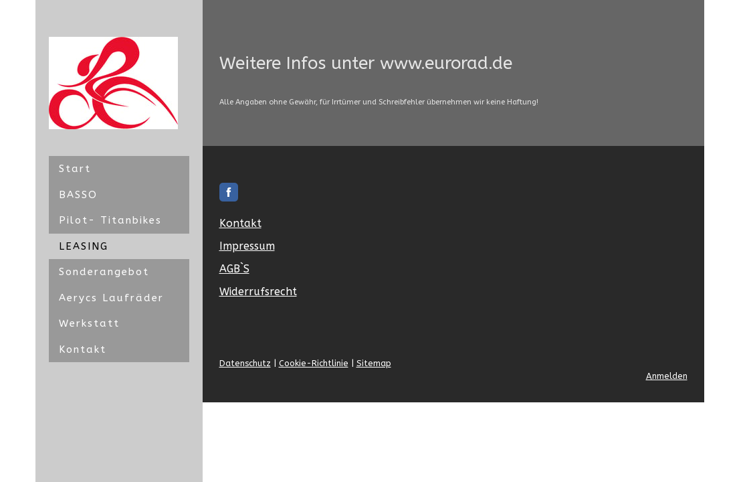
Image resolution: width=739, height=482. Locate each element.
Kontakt (82, 349)
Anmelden (667, 376)
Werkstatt (89, 323)
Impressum (247, 246)
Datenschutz (245, 363)
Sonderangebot (104, 272)
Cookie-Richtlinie (313, 363)
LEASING (83, 246)
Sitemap (373, 363)
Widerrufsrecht (258, 291)
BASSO (78, 195)
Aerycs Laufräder (111, 298)
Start (75, 169)
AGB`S (234, 268)
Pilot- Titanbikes (110, 220)
